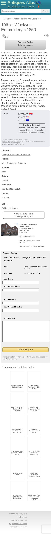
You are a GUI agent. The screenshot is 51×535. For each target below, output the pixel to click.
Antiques (21, 2)
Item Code (8, 274)
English (5, 180)
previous (3, 35)
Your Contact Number (13, 307)
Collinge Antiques (10, 208)
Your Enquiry (9, 318)
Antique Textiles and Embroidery (16, 154)
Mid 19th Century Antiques (14, 163)
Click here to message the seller (31, 132)
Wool (4, 172)
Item (5, 266)
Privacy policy (10, 363)
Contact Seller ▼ (25, 45)
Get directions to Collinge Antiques (31, 246)
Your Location (10, 299)
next (47, 35)
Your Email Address (12, 286)
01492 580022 (28, 236)
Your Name (8, 279)
